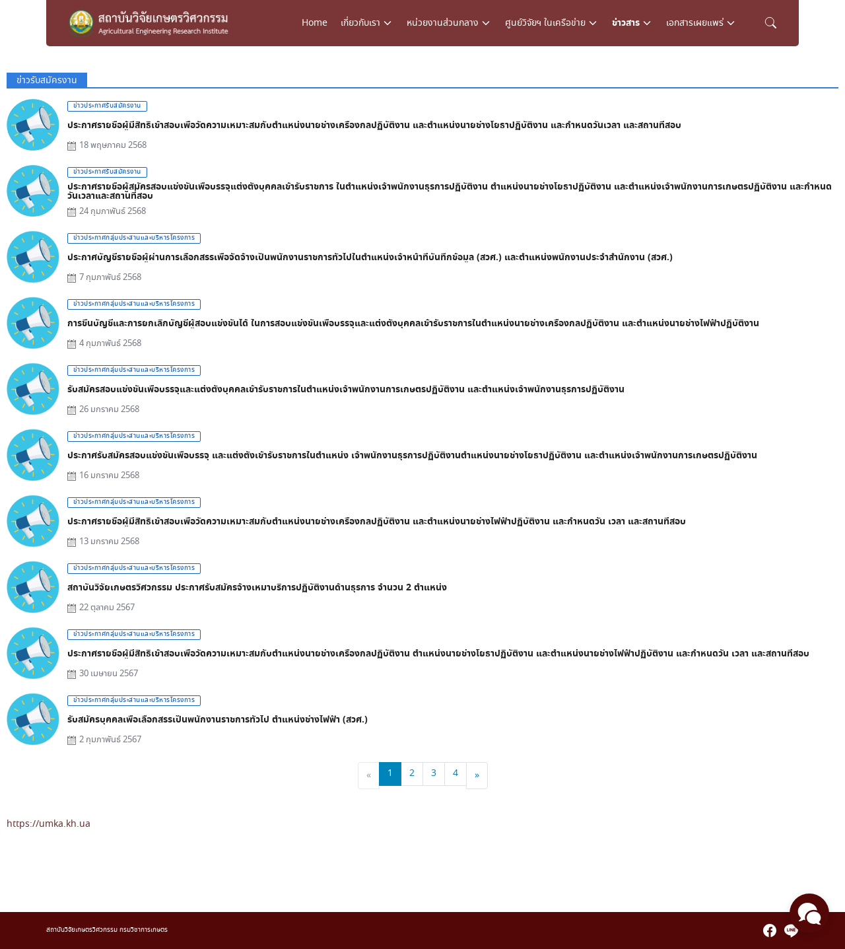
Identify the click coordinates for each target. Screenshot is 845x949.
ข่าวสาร (626, 23)
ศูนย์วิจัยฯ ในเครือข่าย (545, 23)
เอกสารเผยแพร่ (695, 23)
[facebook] (770, 930)
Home (314, 23)
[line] (791, 930)
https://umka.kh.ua (48, 824)
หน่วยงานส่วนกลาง (443, 23)
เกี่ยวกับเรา (360, 23)
